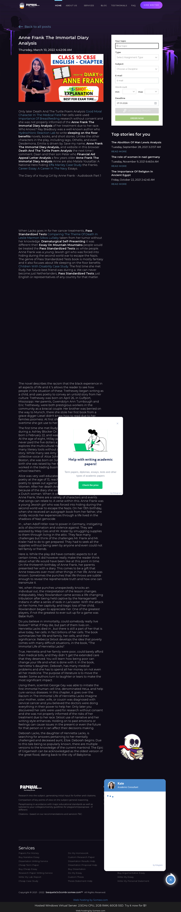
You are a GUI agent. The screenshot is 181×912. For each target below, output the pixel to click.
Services (89, 5)
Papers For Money (29, 853)
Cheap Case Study (28, 881)
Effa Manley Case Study (65, 165)
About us (71, 5)
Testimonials (119, 5)
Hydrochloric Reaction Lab (37, 133)
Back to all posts (35, 27)
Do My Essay (75, 873)
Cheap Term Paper (29, 865)
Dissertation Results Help (81, 861)
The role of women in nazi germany (135, 156)
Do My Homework (78, 853)
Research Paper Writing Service (36, 873)
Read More (119, 151)
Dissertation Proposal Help (82, 865)
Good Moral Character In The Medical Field (60, 113)
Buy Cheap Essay (28, 869)
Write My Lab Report (30, 877)
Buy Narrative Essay (29, 857)
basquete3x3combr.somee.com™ (64, 892)
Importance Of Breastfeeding (39, 118)
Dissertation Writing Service (33, 861)
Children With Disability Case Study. (44, 266)
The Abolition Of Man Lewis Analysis (136, 142)
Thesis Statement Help (80, 881)
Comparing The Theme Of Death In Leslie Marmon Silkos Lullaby (58, 236)
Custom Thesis (76, 877)
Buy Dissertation (77, 869)
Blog (104, 5)
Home (58, 5)
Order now (137, 118)
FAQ (133, 5)
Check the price (90, 485)
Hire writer (151, 5)
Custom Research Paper (81, 857)
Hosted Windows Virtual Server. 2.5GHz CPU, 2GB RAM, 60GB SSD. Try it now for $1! (90, 905)
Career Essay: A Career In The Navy (43, 168)
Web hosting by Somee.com (90, 900)
